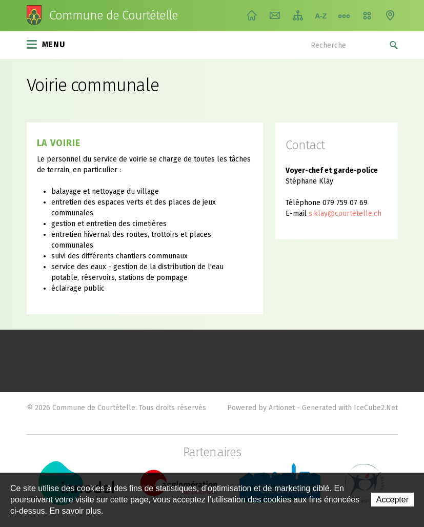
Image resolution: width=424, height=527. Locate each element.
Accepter (392, 499)
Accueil (251, 15)
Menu (46, 43)
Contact (274, 15)
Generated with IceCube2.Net (350, 407)
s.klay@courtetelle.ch (345, 213)
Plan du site (298, 15)
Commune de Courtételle (113, 15)
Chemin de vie (344, 15)
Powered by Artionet (261, 407)
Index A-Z (321, 15)
